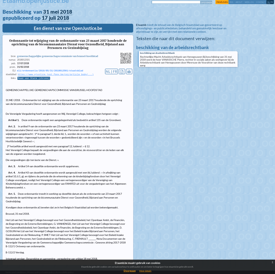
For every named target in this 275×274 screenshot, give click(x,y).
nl (268, 2)
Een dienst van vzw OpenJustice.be (68, 28)
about (239, 2)
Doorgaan (130, 270)
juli (52, 18)
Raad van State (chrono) (34, 78)
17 (45, 18)
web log (249, 2)
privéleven (222, 2)
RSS (231, 2)
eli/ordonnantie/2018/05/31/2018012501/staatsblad (50, 70)
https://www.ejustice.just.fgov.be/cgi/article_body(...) (56, 74)
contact (261, 2)
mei (54, 12)
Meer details (145, 271)
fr (272, 2)
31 (46, 12)
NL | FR (111, 71)
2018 (66, 12)
